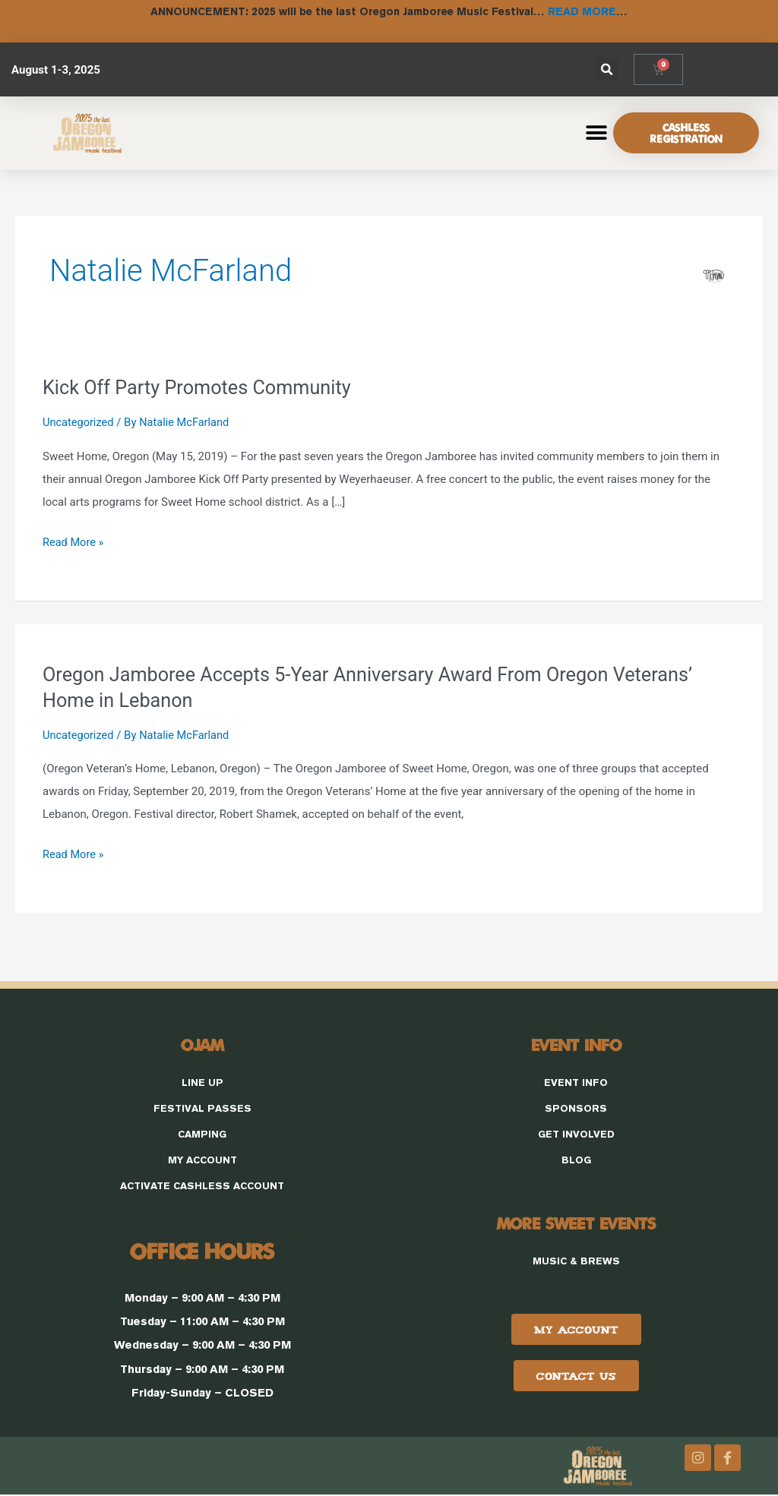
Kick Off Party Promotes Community (201, 385)
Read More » (74, 538)
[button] (606, 68)
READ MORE (582, 11)
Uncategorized (79, 421)
